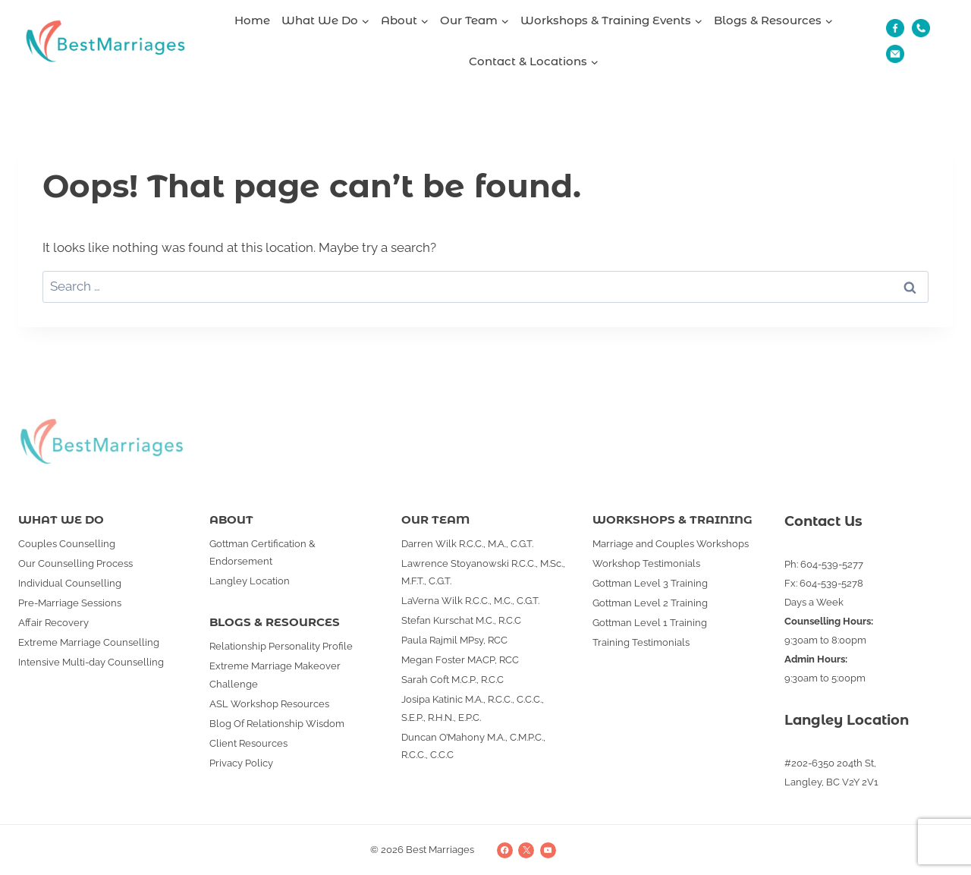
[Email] (895, 54)
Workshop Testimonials (646, 563)
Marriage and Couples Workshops (670, 543)
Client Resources (248, 743)
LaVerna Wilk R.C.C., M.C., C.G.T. (470, 600)
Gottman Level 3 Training (650, 583)
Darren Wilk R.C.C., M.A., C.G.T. (467, 543)
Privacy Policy (241, 763)
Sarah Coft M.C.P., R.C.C (452, 679)
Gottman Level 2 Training (650, 603)
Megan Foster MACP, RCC (460, 660)
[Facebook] (505, 850)
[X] (526, 850)
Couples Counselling (66, 543)
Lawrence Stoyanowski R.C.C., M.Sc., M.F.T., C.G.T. (483, 572)
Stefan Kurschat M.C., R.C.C (461, 620)
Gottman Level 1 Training (649, 622)
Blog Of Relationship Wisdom (276, 723)
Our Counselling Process (75, 563)
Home (252, 20)
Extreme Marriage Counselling (88, 642)
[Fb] (895, 28)
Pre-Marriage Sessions (69, 603)
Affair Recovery (53, 622)
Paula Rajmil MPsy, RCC (454, 640)
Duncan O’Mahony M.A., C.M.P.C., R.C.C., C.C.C (473, 746)
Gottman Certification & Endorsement (262, 552)
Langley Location (249, 581)
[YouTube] (548, 850)
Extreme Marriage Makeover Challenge (275, 674)
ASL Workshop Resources (269, 704)
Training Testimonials (641, 642)
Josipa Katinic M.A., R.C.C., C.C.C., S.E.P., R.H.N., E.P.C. (472, 708)
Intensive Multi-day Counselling (91, 662)
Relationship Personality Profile (281, 646)
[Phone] (921, 28)
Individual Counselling (69, 583)
